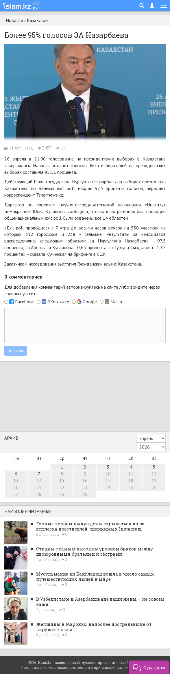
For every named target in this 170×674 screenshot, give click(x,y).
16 (85, 480)
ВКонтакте (58, 301)
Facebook (24, 301)
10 (108, 474)
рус (36, 7)
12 (154, 474)
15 (61, 480)
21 (39, 487)
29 (61, 494)
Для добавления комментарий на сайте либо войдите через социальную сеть (82, 290)
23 (85, 487)
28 (39, 494)
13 (16, 480)
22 (61, 487)
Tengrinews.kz (49, 195)
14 (39, 480)
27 (16, 494)
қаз (36, 3)
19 (154, 480)
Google (90, 301)
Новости (14, 20)
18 (131, 480)
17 (108, 480)
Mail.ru (116, 301)
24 (108, 487)
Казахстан (37, 20)
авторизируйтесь (83, 287)
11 (131, 474)
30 (85, 494)
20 (16, 487)
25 (131, 487)
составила (33, 172)
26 (154, 487)
